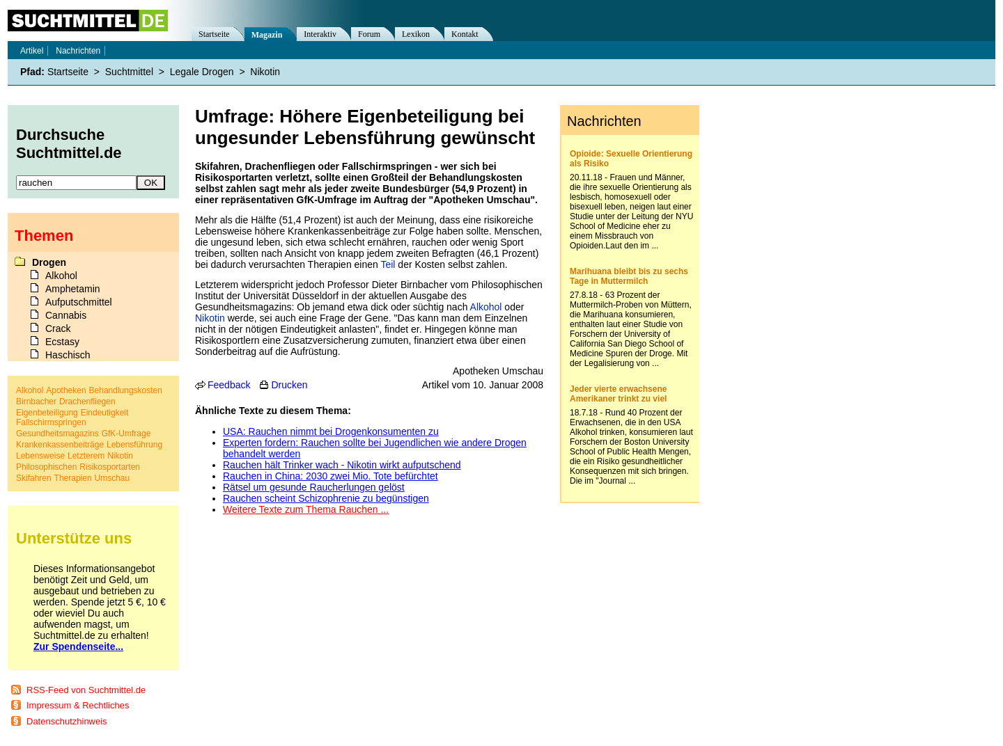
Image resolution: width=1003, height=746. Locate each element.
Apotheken (66, 390)
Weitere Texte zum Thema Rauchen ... (306, 509)
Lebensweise (40, 456)
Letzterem (86, 456)
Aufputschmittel (78, 302)
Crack (58, 328)
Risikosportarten (109, 467)
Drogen (49, 262)
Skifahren (34, 478)
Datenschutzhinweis (66, 721)
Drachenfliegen (87, 401)
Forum (369, 34)
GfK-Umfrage (126, 433)
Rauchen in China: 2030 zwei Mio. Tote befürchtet (330, 476)
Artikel (31, 51)
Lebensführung (134, 445)
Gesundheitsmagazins (57, 433)
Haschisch (68, 354)
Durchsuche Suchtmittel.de (69, 143)
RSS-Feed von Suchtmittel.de (86, 690)
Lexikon (416, 34)
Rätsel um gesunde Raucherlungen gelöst (314, 487)
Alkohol (486, 306)
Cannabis (65, 315)
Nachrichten (78, 51)
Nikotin (210, 318)
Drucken (289, 384)
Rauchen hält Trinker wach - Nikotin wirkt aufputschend (342, 464)
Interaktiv (320, 34)
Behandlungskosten (125, 390)
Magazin (267, 35)
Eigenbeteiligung (47, 413)
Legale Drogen (202, 71)
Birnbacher (36, 401)
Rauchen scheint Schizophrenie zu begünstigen (326, 498)
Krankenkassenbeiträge (60, 445)
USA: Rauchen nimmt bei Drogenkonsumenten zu (331, 431)
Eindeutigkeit (105, 413)
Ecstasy (62, 341)
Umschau (112, 478)
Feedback (229, 384)
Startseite (214, 34)
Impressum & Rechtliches (77, 705)
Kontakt (465, 34)
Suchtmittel (129, 71)
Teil (387, 264)
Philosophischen (46, 467)
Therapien (73, 478)
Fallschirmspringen (51, 422)
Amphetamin (72, 288)
